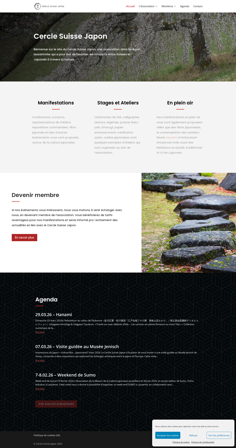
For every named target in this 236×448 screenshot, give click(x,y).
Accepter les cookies (168, 435)
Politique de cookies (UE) (47, 435)
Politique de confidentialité (202, 442)
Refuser (193, 435)
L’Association (146, 6)
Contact (198, 6)
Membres (167, 6)
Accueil (130, 6)
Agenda (184, 6)
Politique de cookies (181, 442)
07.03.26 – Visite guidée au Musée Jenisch (77, 346)
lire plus (40, 332)
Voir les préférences (219, 435)
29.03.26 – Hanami (53, 314)
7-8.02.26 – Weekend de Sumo (65, 375)
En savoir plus (24, 237)
